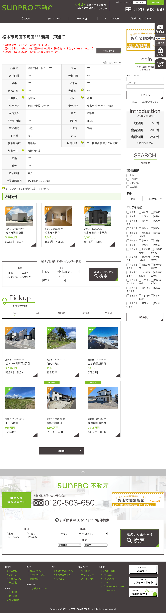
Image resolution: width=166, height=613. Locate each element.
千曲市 (131, 216)
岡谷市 (143, 228)
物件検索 (34, 578)
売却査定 (60, 578)
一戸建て (132, 179)
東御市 (155, 216)
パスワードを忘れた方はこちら (145, 101)
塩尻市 (155, 220)
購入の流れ (35, 570)
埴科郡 (155, 244)
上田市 (143, 216)
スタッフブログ (109, 578)
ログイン (139, 2)
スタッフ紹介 (87, 578)
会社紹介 (25, 18)
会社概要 (85, 570)
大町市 (155, 232)
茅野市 (143, 240)
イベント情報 (108, 570)
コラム (105, 582)
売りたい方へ (83, 18)
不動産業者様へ (63, 574)
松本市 (143, 220)
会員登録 (13, 570)
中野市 (155, 212)
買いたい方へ (54, 18)
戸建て (24, 273)
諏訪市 (155, 228)
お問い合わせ (109, 50)
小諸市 (131, 244)
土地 (10, 273)
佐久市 (155, 287)
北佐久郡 (132, 249)
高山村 (155, 303)
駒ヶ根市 (144, 287)
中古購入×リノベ (38, 588)
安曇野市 (132, 228)
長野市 (131, 212)
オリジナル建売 (111, 18)
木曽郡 (155, 240)
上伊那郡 (132, 240)
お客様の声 (107, 574)
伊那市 (143, 244)
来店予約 (13, 582)
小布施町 (132, 295)
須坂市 (143, 212)
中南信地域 (14, 600)
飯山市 (155, 295)
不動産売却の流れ (64, 570)
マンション (13, 276)
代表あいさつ (87, 574)
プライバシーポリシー (113, 586)
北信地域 (13, 592)
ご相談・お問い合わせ (140, 18)
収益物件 (25, 276)
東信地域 (13, 596)
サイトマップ (108, 590)
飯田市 (143, 303)
